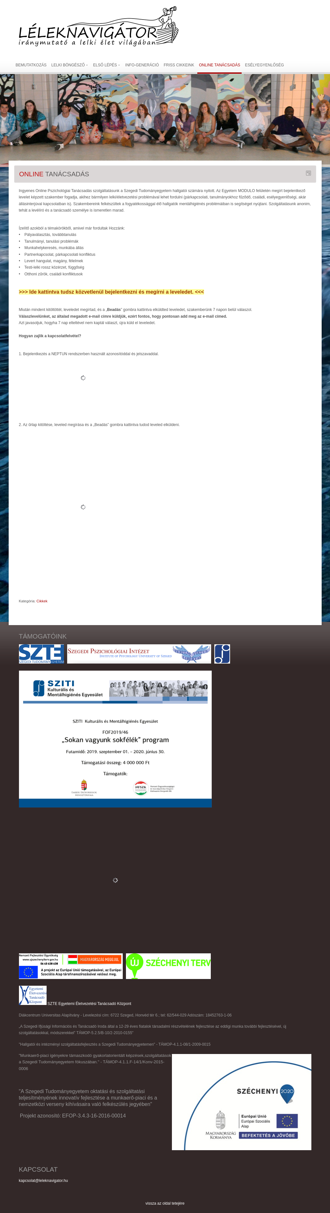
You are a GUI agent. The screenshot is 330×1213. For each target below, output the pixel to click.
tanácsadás (54, 174)
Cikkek (42, 601)
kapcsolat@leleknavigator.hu (43, 1180)
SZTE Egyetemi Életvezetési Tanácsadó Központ (89, 1003)
